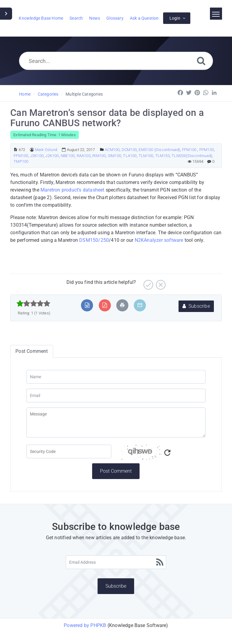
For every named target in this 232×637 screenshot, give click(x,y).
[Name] (116, 377)
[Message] (116, 422)
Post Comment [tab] (31, 351)
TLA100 (130, 155)
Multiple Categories (84, 94)
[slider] (33, 303)
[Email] (116, 395)
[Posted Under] (102, 150)
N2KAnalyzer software (159, 240)
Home (25, 94)
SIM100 (114, 155)
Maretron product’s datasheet (72, 190)
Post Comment (116, 471)
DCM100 (129, 149)
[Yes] (147, 282)
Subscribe (196, 306)
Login (174, 18)
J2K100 (37, 155)
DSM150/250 (94, 240)
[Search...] (116, 61)
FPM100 (206, 149)
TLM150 (162, 155)
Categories (48, 94)
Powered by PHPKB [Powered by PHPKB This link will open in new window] (85, 625)
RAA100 (84, 155)
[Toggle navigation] (216, 14)
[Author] (32, 150)
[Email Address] (116, 562)
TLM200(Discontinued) (192, 155)
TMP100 (21, 161)
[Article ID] (16, 150)
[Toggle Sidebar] (6, 14)
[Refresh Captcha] (167, 453)
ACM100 (112, 149)
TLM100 (146, 155)
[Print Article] (122, 305)
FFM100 (189, 149)
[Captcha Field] (68, 451)
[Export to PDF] (104, 305)
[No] (160, 282)
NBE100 (68, 155)
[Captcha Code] (163, 454)
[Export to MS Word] (87, 305)
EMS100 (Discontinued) (159, 149)
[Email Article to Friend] (140, 305)
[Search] (201, 61)
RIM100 (99, 155)
